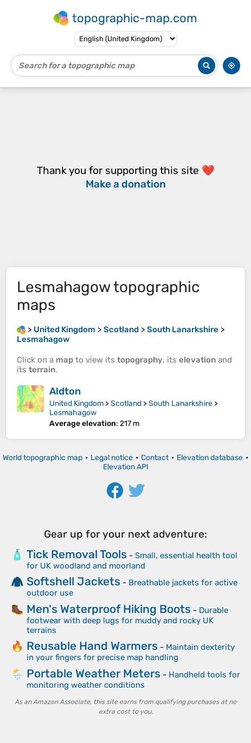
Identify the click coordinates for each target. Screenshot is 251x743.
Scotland (126, 403)
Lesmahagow (72, 412)
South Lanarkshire (181, 403)
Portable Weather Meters (93, 673)
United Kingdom (76, 403)
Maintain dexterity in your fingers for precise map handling (131, 652)
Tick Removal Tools (77, 554)
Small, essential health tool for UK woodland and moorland (132, 561)
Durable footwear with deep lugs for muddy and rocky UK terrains (127, 620)
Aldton (65, 391)
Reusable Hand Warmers (92, 645)
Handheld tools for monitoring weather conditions (133, 680)
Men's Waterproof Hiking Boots (109, 609)
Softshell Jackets (73, 581)
